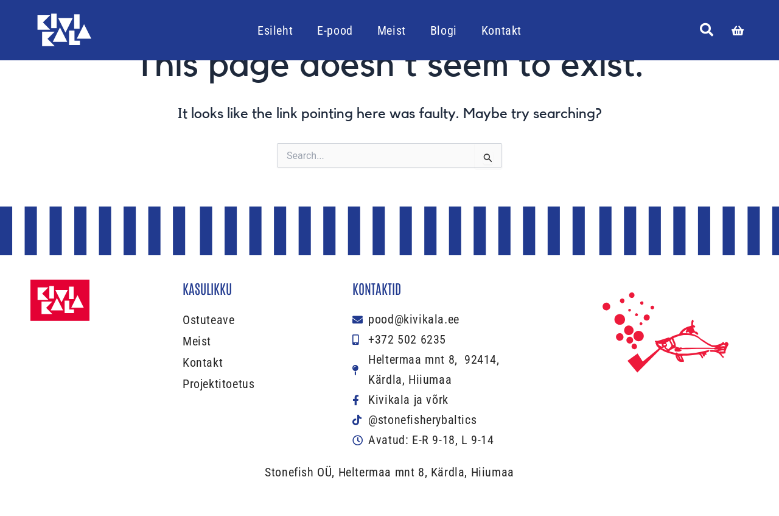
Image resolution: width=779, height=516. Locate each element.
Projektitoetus (218, 383)
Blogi (443, 30)
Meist (391, 30)
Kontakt (501, 30)
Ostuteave (208, 320)
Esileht (275, 30)
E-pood (335, 30)
